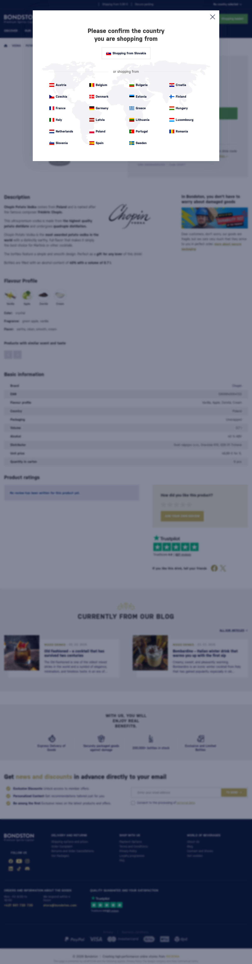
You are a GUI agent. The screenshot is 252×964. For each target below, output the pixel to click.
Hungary (178, 108)
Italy (55, 120)
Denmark (98, 96)
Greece (137, 108)
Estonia (138, 96)
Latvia (97, 120)
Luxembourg (181, 120)
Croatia (177, 85)
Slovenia (58, 143)
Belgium (98, 85)
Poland (97, 131)
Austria (57, 85)
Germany (98, 108)
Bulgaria (138, 85)
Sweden (138, 143)
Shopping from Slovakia (126, 53)
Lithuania (139, 120)
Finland (177, 96)
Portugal (138, 131)
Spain (96, 143)
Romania (178, 131)
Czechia (58, 96)
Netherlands (61, 131)
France (57, 108)
